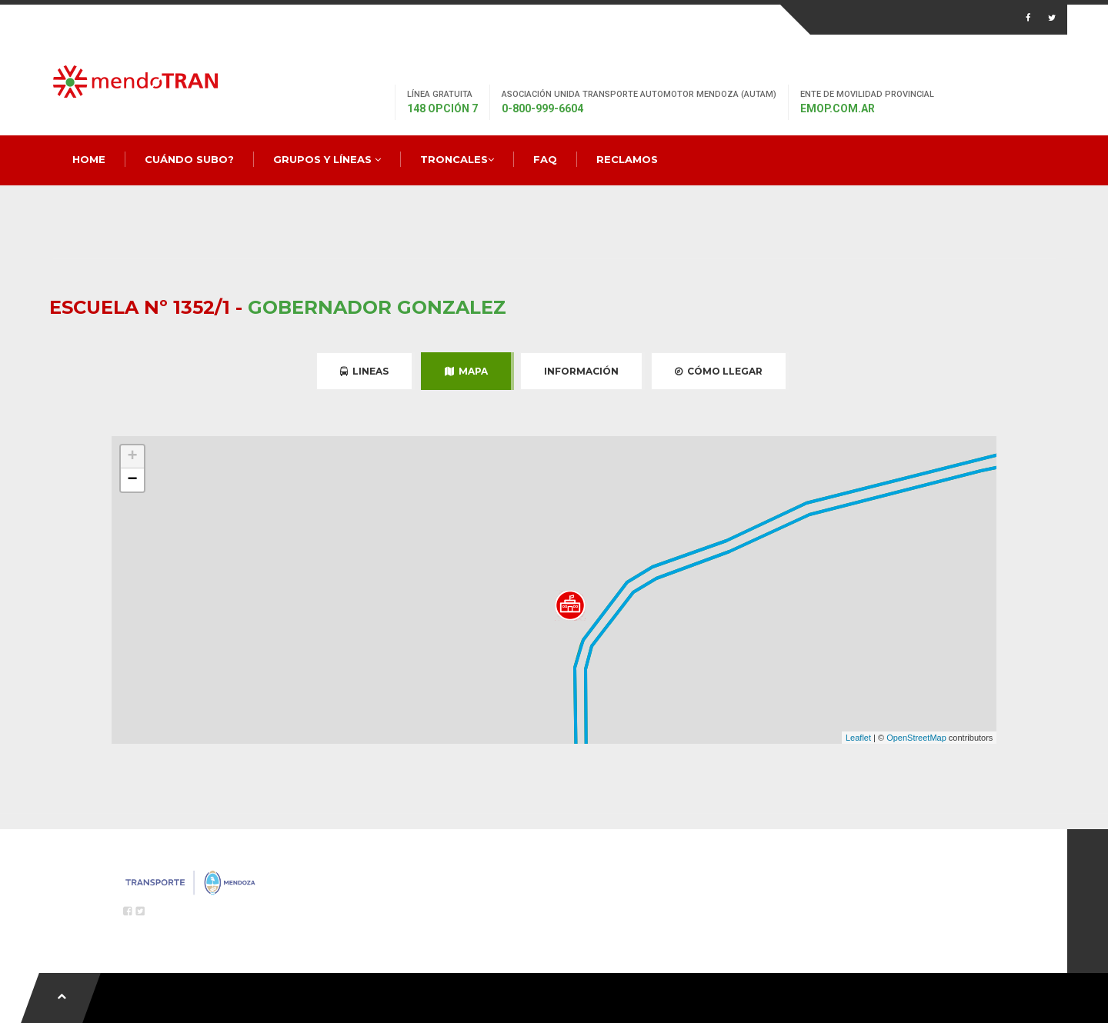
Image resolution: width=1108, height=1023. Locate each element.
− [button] (133, 480)
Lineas (364, 371)
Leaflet (858, 737)
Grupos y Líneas (327, 159)
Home (88, 159)
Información (581, 371)
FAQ (545, 159)
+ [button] (133, 456)
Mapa (466, 371)
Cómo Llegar (719, 371)
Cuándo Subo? (189, 159)
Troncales (457, 159)
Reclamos (627, 159)
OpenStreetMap (916, 737)
